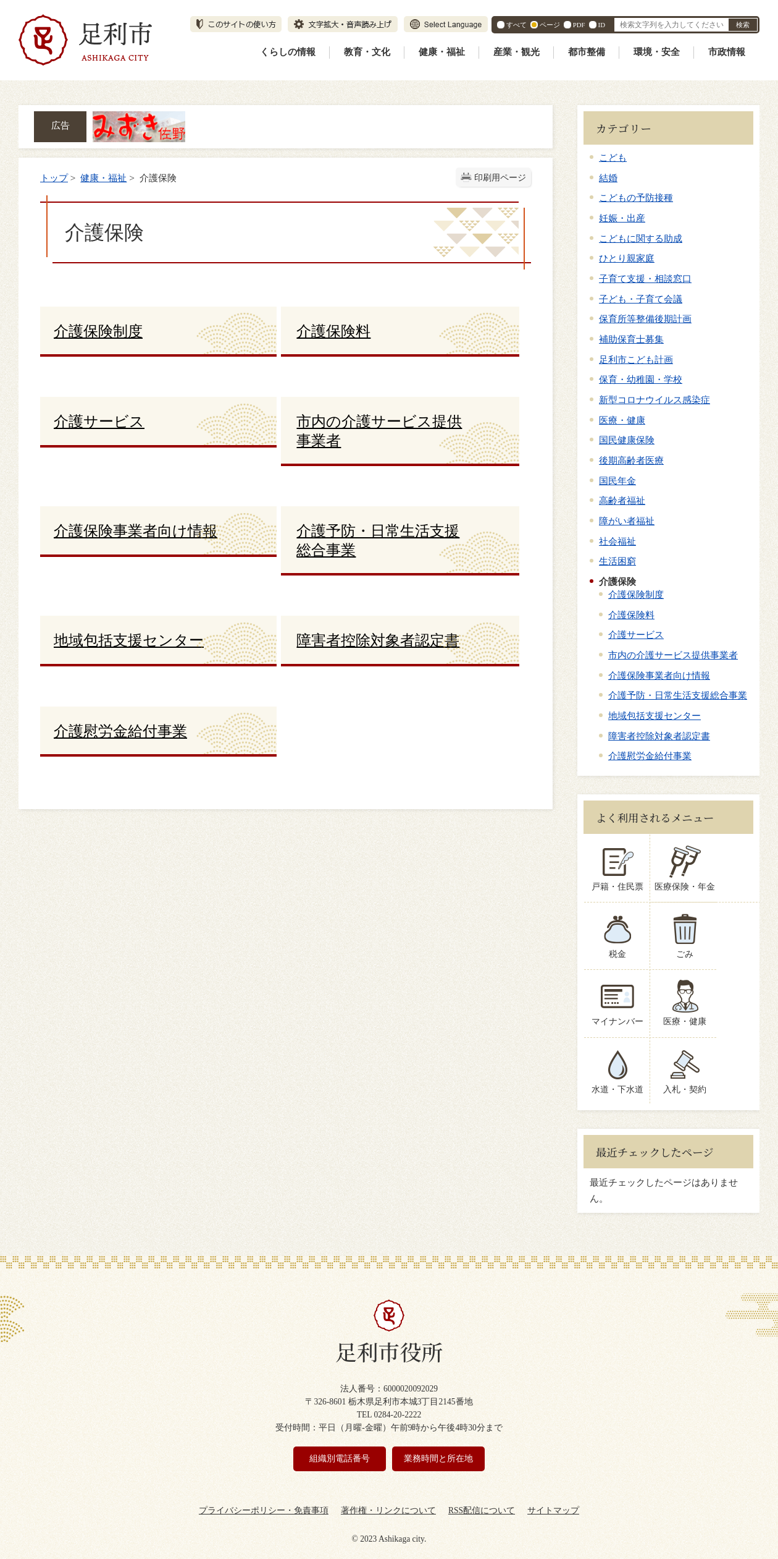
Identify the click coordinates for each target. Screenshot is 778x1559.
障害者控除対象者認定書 (659, 736)
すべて (516, 24)
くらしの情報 (288, 52)
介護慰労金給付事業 (650, 755)
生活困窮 (617, 561)
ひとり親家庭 (627, 258)
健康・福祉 (442, 52)
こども (613, 157)
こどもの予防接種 (636, 197)
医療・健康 (622, 420)
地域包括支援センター (654, 715)
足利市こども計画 (636, 359)
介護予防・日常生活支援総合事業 (677, 695)
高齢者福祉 (622, 500)
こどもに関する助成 (640, 238)
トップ (54, 177)
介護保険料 (631, 615)
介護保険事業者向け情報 (659, 675)
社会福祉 (617, 541)
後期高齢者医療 (631, 460)
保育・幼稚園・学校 (640, 379)
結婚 (608, 177)
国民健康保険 (627, 440)
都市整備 (586, 52)
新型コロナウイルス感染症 (654, 399)
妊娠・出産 (622, 218)
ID (601, 24)
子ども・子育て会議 (640, 299)
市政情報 (726, 52)
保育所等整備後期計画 (645, 318)
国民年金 (617, 480)
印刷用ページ (500, 177)
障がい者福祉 (627, 521)
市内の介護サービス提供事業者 (673, 655)
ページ (550, 24)
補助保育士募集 (631, 339)
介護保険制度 (636, 594)
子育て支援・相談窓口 (645, 278)
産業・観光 (516, 52)
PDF (579, 24)
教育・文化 (367, 52)
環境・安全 (657, 52)
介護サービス (636, 634)
